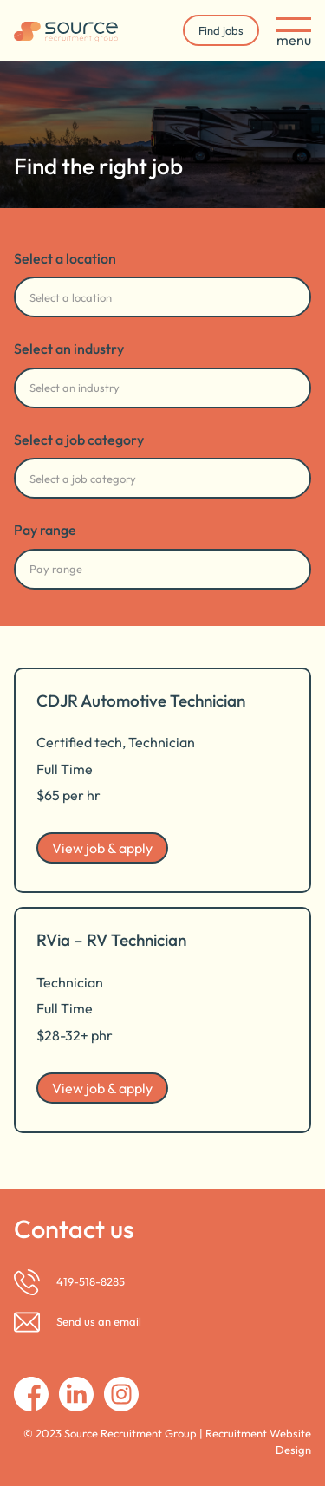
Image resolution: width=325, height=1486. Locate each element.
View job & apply (102, 848)
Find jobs (221, 30)
